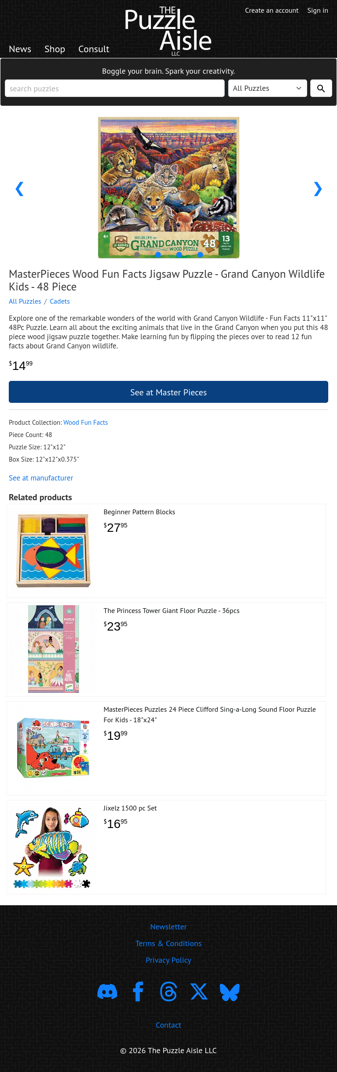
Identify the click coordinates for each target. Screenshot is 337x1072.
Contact (168, 1025)
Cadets (60, 301)
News (20, 49)
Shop (54, 49)
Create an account (272, 10)
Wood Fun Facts (85, 422)
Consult (94, 49)
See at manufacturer (41, 478)
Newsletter (168, 926)
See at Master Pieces (168, 392)
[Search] (321, 88)
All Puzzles (25, 301)
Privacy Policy (168, 960)
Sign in (318, 10)
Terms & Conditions (168, 943)
